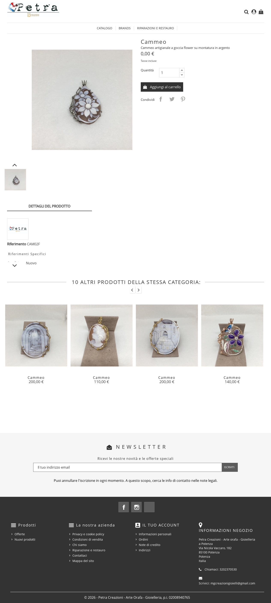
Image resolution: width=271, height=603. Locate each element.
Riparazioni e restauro (155, 28)
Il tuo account (161, 525)
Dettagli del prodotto (49, 206)
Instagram (136, 507)
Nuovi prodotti (25, 539)
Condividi (160, 99)
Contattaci (79, 555)
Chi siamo (79, 545)
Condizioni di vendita (87, 539)
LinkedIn (149, 507)
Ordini (143, 539)
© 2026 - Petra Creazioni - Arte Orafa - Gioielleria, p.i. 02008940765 (137, 597)
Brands (125, 28)
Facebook (124, 507)
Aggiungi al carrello (165, 87)
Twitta (172, 99)
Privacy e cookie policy (88, 534)
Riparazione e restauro (88, 550)
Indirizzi (144, 550)
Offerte (20, 534)
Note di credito (149, 545)
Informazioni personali (155, 534)
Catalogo (104, 28)
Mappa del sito (83, 561)
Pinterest (183, 99)
